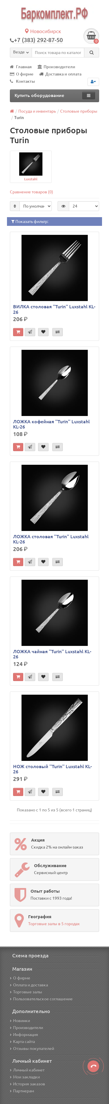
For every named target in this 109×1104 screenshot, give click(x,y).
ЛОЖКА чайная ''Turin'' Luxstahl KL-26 (52, 654)
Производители (56, 66)
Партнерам (22, 1091)
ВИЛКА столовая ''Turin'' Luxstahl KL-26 (54, 309)
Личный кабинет (27, 1070)
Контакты (22, 81)
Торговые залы (26, 992)
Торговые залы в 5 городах (54, 923)
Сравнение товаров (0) (31, 192)
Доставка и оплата (60, 74)
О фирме (21, 74)
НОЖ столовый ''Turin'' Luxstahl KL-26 (52, 769)
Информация (24, 1034)
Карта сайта (22, 1041)
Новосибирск (42, 31)
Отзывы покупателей (32, 1048)
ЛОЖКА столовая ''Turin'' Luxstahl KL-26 (51, 539)
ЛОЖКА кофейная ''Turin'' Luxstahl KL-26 (51, 424)
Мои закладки (25, 1077)
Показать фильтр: (29, 221)
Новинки (20, 1020)
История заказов (27, 1084)
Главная (21, 66)
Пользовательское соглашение (41, 999)
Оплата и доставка (29, 985)
